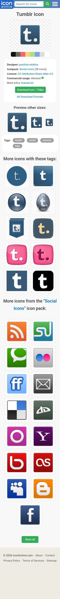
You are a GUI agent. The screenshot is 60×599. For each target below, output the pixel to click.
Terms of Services (33, 560)
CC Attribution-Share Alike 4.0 (35, 73)
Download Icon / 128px (30, 89)
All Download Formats (30, 96)
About (39, 555)
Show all (30, 539)
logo (17, 145)
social (32, 140)
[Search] (47, 4)
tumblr (18, 140)
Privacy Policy (11, 560)
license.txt (27, 82)
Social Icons (26, 69)
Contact (50, 555)
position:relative (28, 64)
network (47, 140)
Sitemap (52, 560)
